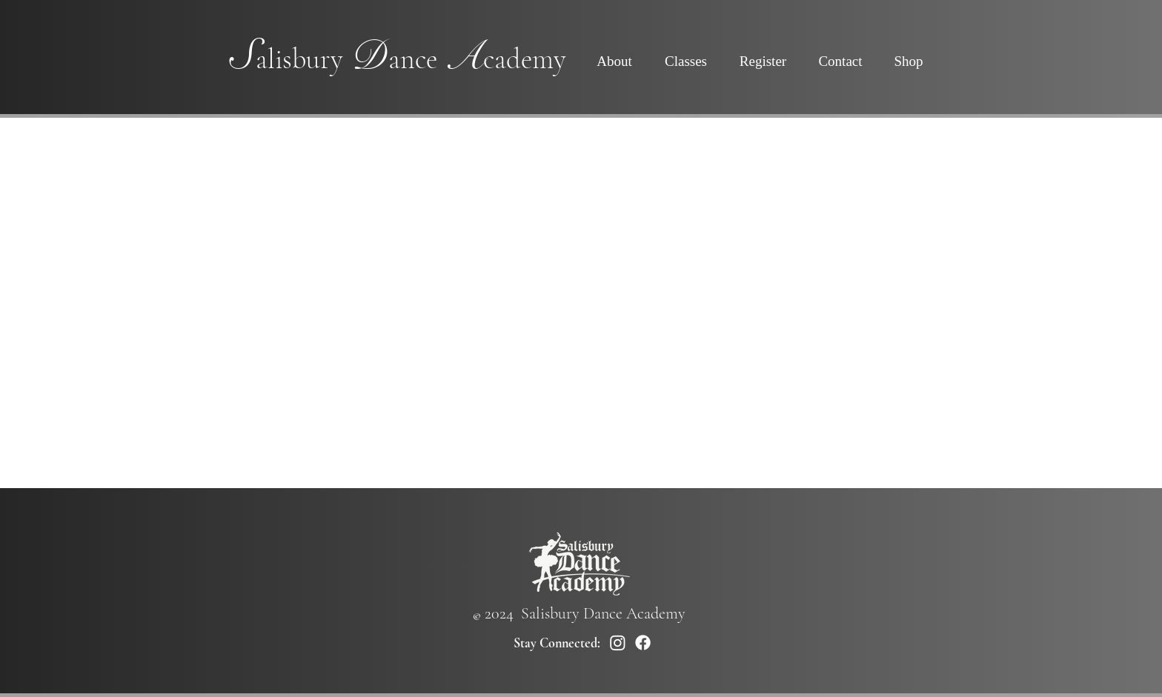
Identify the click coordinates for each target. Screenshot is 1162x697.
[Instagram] (618, 643)
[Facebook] (643, 643)
